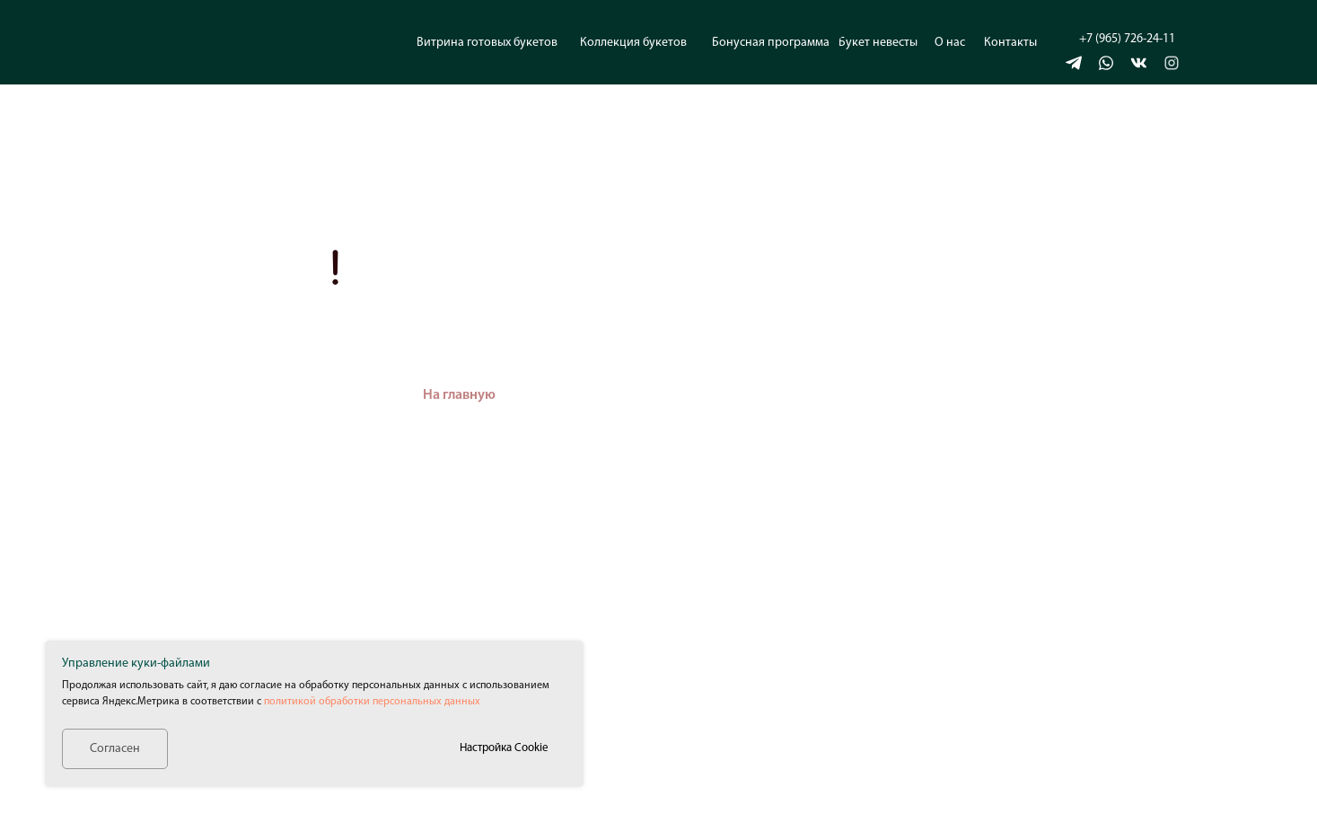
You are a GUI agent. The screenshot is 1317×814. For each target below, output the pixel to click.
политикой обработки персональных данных (372, 701)
